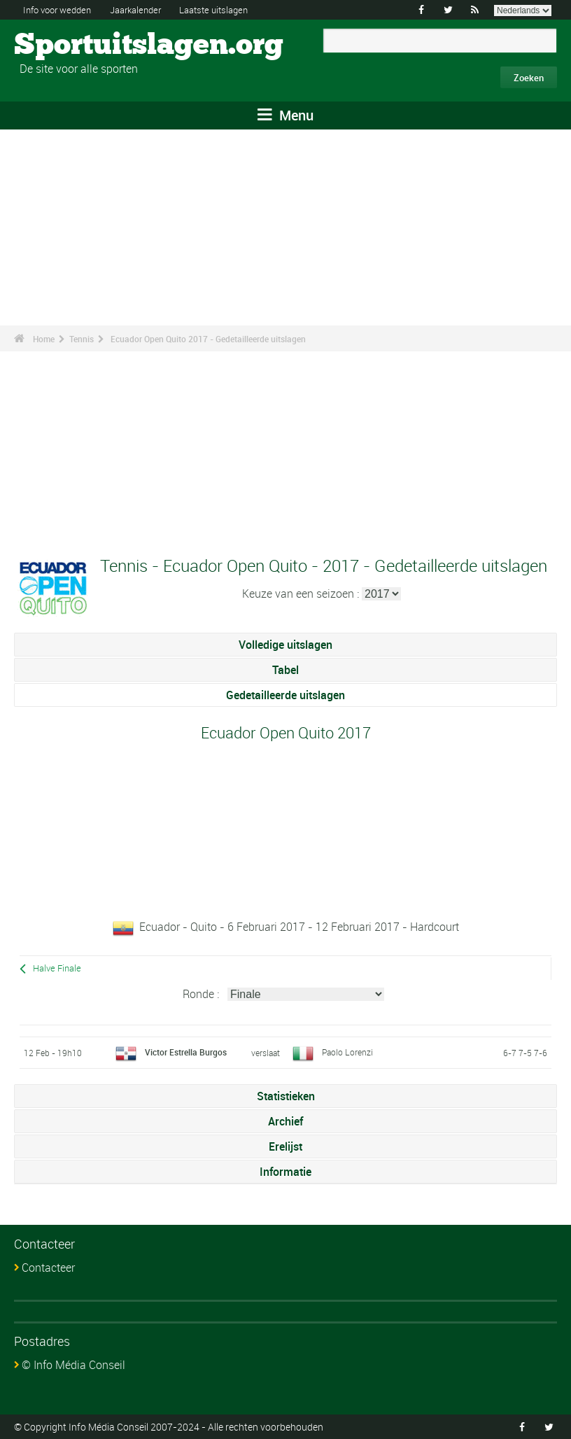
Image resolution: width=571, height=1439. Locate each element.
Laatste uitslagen (231, 9)
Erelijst (285, 1146)
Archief (285, 1121)
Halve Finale (57, 968)
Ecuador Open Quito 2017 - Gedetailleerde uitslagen (208, 338)
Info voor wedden (61, 9)
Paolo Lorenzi (347, 1052)
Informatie (285, 1171)
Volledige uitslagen (285, 644)
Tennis (81, 338)
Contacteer (48, 1267)
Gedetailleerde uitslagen (285, 695)
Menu (285, 115)
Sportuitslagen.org (67, 45)
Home (44, 338)
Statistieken (286, 1096)
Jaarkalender (146, 9)
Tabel (285, 670)
